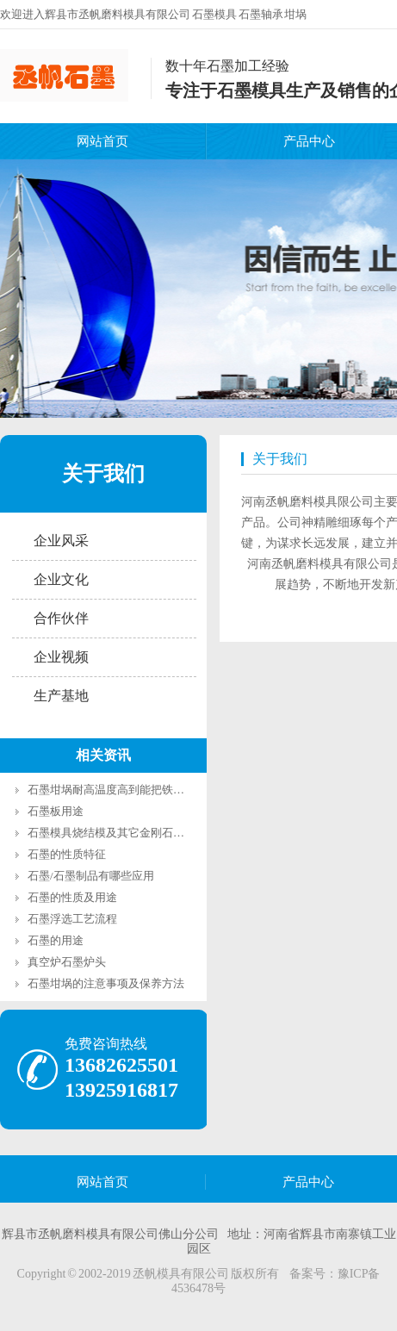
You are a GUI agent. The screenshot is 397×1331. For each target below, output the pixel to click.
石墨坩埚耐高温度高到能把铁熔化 (111, 789)
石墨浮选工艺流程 (72, 918)
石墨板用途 (56, 811)
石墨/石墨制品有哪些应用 (91, 875)
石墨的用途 (56, 940)
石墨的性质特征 (67, 854)
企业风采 (61, 540)
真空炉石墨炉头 (67, 961)
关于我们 (103, 474)
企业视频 (61, 657)
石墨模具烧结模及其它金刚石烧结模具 (123, 832)
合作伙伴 (61, 618)
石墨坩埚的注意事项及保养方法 (106, 983)
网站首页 (102, 141)
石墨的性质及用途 (72, 897)
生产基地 (61, 695)
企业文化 (61, 579)
